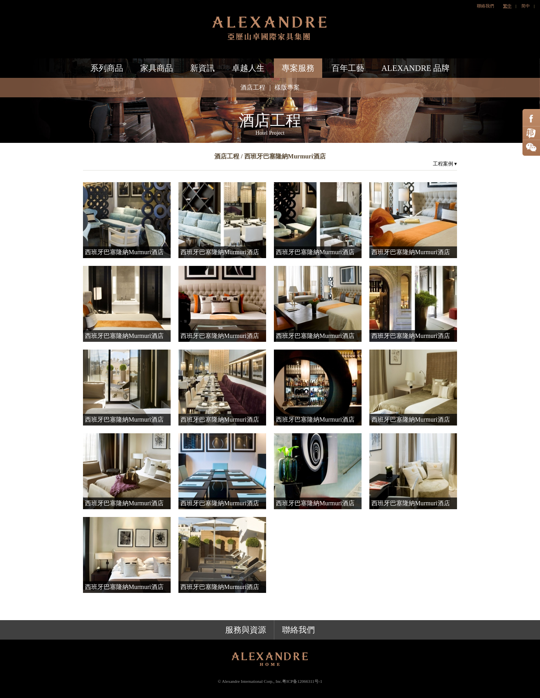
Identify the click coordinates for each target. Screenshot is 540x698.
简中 (525, 6)
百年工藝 (348, 68)
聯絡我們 (485, 6)
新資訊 (202, 68)
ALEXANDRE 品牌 (415, 68)
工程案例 (445, 164)
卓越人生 (248, 68)
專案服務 (298, 68)
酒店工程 (252, 87)
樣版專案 (287, 87)
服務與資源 (245, 630)
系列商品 (106, 68)
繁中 (507, 6)
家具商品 (156, 68)
